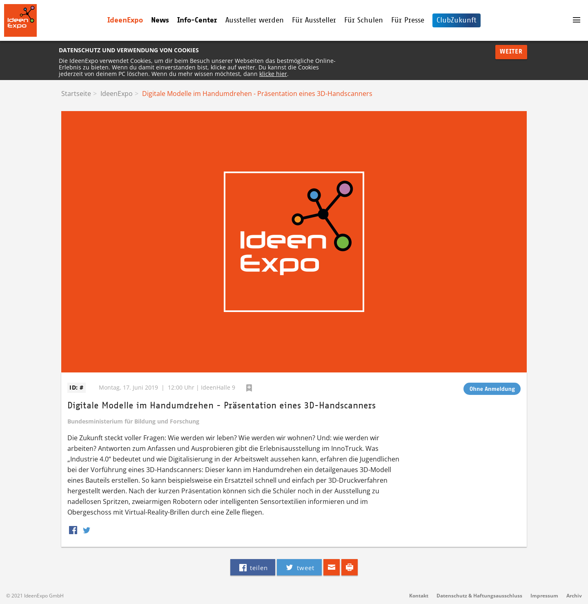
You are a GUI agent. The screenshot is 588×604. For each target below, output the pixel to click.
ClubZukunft (457, 20)
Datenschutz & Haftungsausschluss (479, 595)
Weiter (511, 52)
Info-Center (197, 20)
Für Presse (407, 20)
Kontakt (418, 595)
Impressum (544, 595)
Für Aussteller (314, 20)
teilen (253, 567)
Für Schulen (363, 20)
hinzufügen (249, 388)
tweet (299, 567)
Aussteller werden (254, 20)
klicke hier (273, 74)
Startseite (76, 93)
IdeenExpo (125, 20)
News (160, 20)
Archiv (574, 595)
